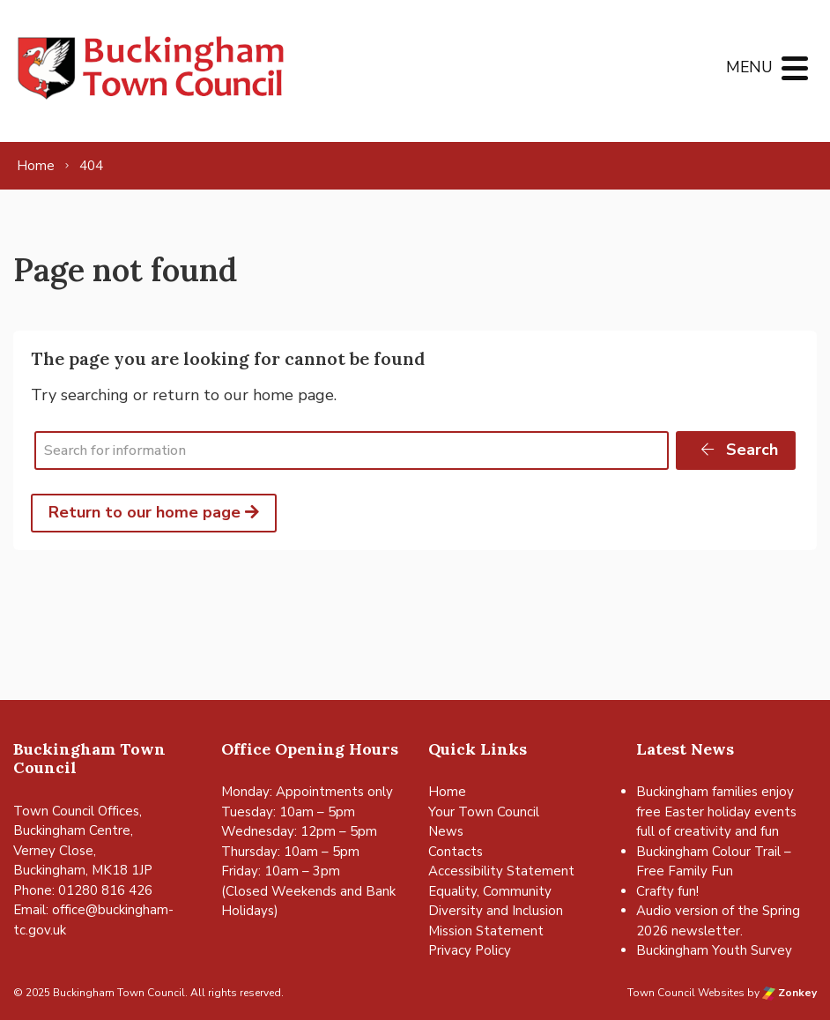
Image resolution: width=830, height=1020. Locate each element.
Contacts (455, 851)
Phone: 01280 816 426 (82, 890)
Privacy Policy (469, 950)
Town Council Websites (686, 993)
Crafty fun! (667, 891)
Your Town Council (483, 812)
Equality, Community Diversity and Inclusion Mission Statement (495, 911)
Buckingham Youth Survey (714, 950)
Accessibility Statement (501, 871)
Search (738, 449)
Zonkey (789, 993)
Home (447, 791)
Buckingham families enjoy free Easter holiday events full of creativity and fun (716, 811)
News (445, 831)
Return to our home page (153, 512)
